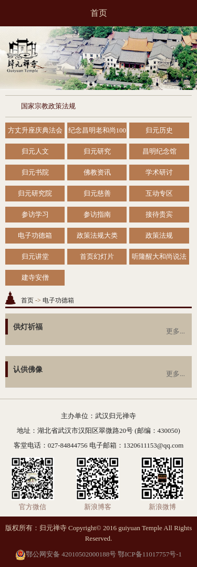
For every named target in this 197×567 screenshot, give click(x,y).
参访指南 (97, 214)
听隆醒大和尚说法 (159, 256)
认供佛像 (28, 369)
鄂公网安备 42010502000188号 (65, 554)
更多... (175, 331)
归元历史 (159, 130)
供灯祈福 (28, 327)
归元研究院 (35, 193)
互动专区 (159, 193)
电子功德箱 (35, 235)
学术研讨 (159, 172)
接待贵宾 (159, 214)
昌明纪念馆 (159, 151)
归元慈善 (97, 193)
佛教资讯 (97, 172)
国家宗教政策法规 (48, 106)
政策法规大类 (97, 235)
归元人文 (35, 151)
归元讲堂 (35, 256)
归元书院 (35, 172)
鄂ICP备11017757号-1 (150, 554)
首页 (98, 12)
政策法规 (159, 235)
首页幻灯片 (97, 256)
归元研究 (97, 151)
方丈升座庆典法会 (35, 130)
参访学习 (35, 214)
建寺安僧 (35, 277)
